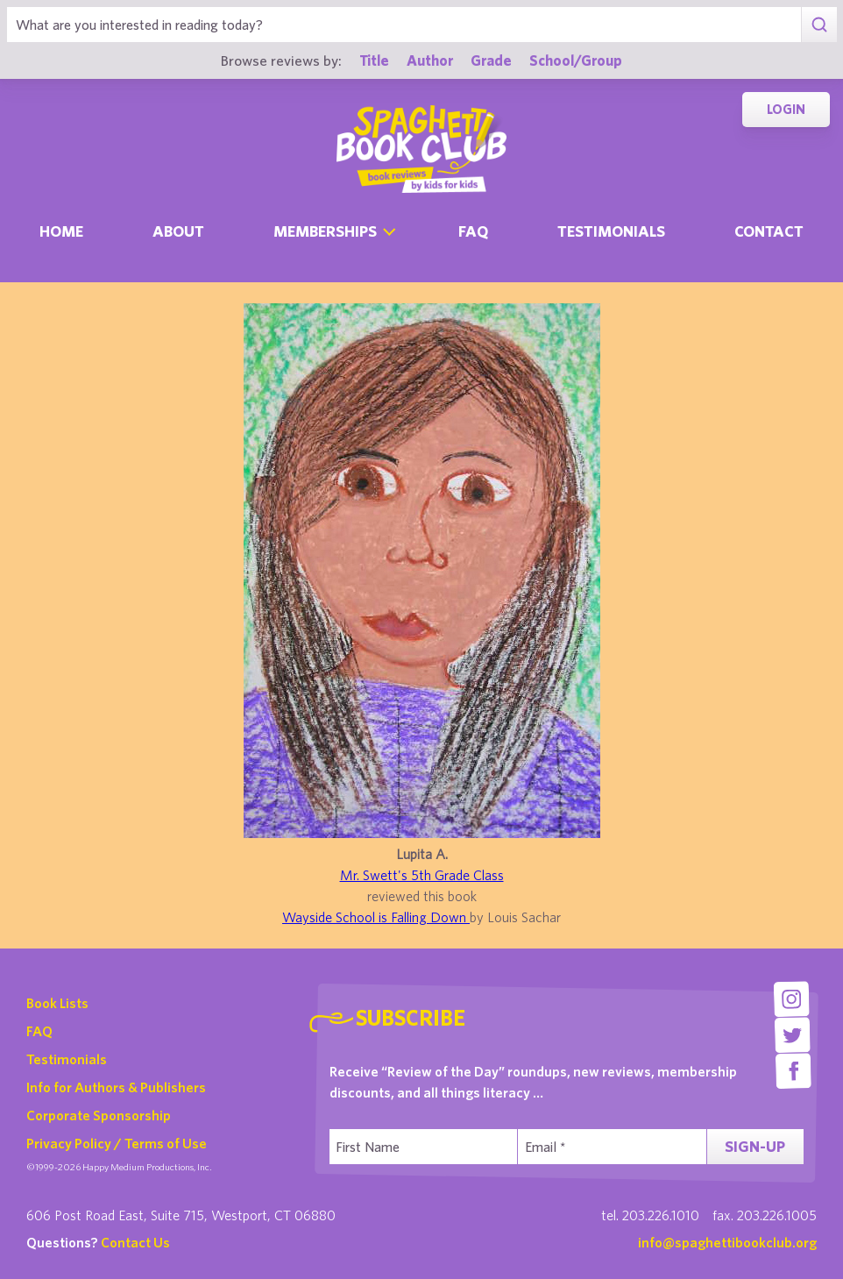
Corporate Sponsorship (98, 1115)
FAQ (39, 1031)
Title (374, 60)
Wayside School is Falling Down (376, 917)
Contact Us (135, 1242)
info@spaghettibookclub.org (727, 1242)
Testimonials (611, 231)
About (178, 231)
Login (786, 109)
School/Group (575, 60)
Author (430, 60)
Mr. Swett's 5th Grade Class (422, 875)
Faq (473, 231)
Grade (491, 60)
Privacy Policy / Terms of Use (116, 1143)
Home (61, 231)
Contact (769, 231)
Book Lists (57, 1003)
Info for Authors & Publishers (116, 1087)
